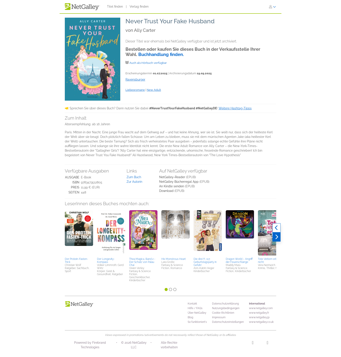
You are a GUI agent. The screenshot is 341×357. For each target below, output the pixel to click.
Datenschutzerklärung (225, 303)
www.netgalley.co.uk (261, 321)
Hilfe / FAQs (195, 308)
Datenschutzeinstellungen (228, 321)
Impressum (219, 317)
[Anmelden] (272, 6)
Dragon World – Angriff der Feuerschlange (239, 260)
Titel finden (115, 6)
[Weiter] (276, 237)
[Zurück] (276, 227)
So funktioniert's (197, 321)
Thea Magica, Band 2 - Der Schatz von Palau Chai (142, 262)
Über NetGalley (197, 312)
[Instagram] (252, 343)
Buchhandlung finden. (161, 54)
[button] (79, 233)
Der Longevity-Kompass (106, 260)
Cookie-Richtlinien (223, 312)
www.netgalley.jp (259, 317)
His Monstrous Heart (173, 259)
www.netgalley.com (261, 308)
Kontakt (192, 303)
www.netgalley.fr (259, 312)
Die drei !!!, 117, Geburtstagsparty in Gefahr (205, 262)
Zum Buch (134, 177)
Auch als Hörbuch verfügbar (148, 62)
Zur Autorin (134, 181)
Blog (190, 317)
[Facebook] (267, 343)
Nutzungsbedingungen (225, 308)
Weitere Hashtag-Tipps (235, 108)
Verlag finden (139, 6)
